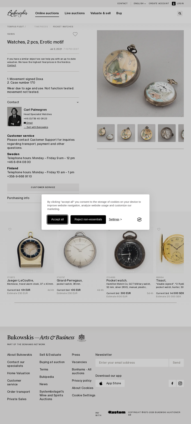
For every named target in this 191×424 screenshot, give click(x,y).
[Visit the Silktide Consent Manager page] (139, 219)
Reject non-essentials (88, 219)
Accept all (57, 219)
